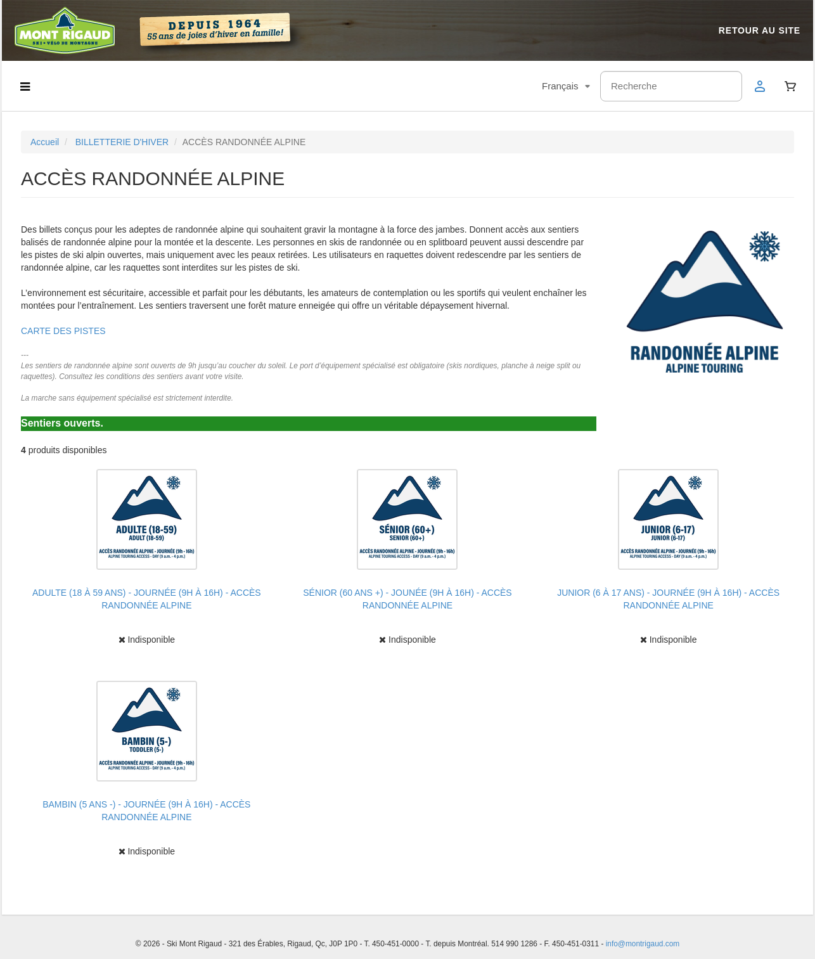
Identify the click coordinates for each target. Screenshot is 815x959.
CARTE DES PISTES (63, 331)
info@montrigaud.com (643, 943)
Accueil (44, 142)
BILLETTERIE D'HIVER (122, 142)
